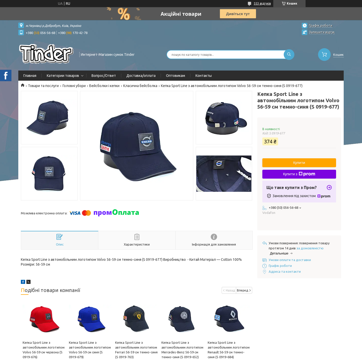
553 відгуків (262, 3)
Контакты (203, 75)
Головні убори (74, 86)
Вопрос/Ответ (104, 75)
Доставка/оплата (141, 75)
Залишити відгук (322, 32)
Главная (29, 75)
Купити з (299, 174)
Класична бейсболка (140, 86)
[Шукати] (289, 54)
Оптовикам (175, 75)
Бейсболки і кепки (104, 86)
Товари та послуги (43, 86)
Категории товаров (63, 75)
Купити (299, 163)
